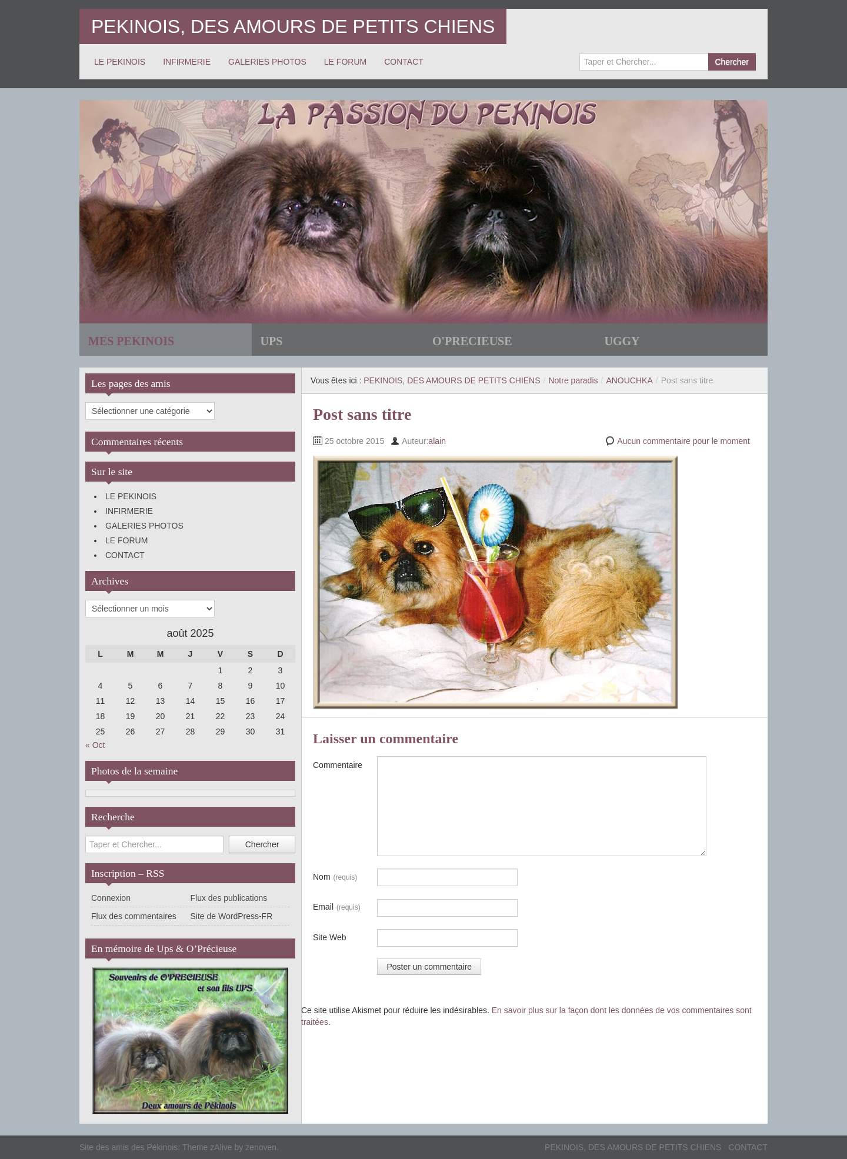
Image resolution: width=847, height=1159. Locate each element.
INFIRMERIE (187, 61)
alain (437, 441)
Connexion (111, 898)
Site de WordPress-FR (232, 916)
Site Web (329, 937)
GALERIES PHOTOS (267, 61)
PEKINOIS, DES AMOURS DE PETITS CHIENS (293, 26)
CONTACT (404, 61)
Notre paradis (573, 380)
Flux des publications (229, 898)
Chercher (732, 61)
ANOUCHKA (629, 380)
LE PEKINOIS (119, 61)
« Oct (95, 745)
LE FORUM (345, 61)
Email (337, 907)
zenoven (260, 1147)
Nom (335, 877)
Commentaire (337, 765)
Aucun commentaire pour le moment (683, 441)
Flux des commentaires (133, 916)
